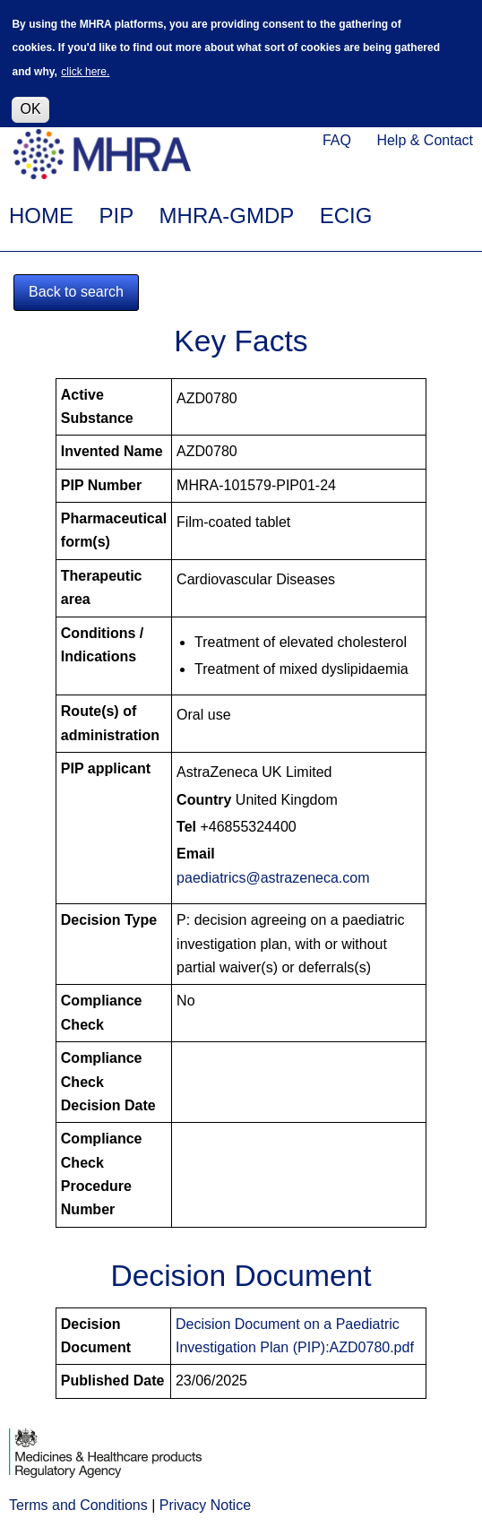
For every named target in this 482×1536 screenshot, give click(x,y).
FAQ (337, 140)
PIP (116, 215)
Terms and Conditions (78, 1505)
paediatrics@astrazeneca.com (272, 877)
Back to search (76, 291)
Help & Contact (424, 140)
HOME (41, 215)
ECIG (346, 215)
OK (30, 104)
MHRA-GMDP (227, 215)
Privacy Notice (205, 1505)
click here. (85, 67)
